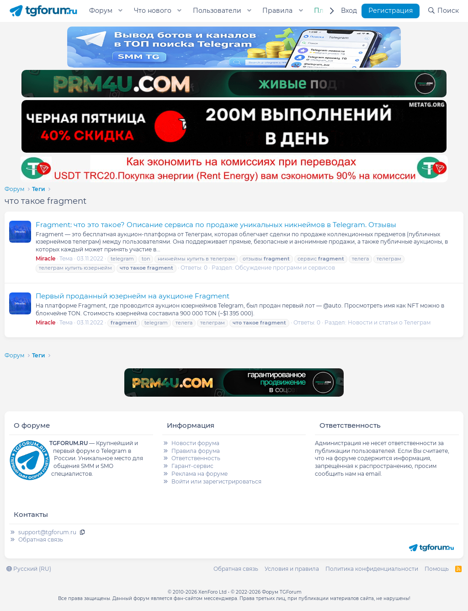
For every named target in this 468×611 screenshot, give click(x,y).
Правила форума (195, 450)
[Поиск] (443, 11)
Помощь (437, 568)
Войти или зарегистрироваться (216, 481)
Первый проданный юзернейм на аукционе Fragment (132, 296)
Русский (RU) (28, 568)
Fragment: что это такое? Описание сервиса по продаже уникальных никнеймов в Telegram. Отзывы (216, 224)
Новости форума (195, 443)
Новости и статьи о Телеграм (389, 322)
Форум (100, 10)
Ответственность (195, 458)
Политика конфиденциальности (371, 568)
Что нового (152, 10)
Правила (277, 10)
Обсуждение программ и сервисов (285, 267)
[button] (120, 11)
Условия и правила (292, 568)
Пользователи (217, 10)
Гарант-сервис (192, 465)
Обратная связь (40, 539)
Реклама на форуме (199, 473)
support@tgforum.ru (47, 532)
